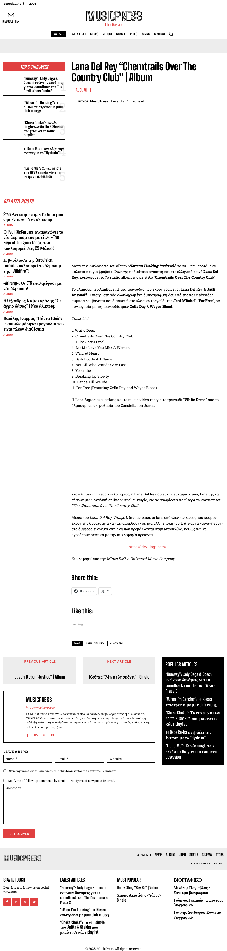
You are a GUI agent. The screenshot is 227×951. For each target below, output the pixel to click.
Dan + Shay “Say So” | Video (136, 887)
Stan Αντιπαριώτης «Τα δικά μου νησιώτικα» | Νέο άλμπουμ (32, 215)
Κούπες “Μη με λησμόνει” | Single (119, 676)
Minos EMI (116, 643)
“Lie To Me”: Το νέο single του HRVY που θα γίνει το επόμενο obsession (42, 171)
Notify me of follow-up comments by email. (37, 781)
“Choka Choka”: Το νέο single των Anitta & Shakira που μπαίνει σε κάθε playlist (44, 127)
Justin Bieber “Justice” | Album (40, 676)
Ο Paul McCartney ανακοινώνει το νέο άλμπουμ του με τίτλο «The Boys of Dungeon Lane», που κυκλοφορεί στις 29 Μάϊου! (32, 237)
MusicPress (99, 101)
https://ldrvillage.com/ (147, 546)
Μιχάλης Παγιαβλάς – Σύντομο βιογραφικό (191, 889)
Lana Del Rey (95, 643)
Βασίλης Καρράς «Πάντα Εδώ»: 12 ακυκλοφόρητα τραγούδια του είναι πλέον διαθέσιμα (34, 318)
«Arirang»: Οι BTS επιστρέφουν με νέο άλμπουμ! (32, 281)
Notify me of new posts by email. (93, 781)
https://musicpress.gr (40, 707)
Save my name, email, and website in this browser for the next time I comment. (63, 771)
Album (8, 223)
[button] (171, 33)
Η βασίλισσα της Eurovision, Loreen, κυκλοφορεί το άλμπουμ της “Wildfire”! (31, 262)
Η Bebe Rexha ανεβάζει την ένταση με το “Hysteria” (43, 149)
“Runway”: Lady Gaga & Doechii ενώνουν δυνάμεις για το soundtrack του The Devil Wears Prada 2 (42, 84)
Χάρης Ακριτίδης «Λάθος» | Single (139, 896)
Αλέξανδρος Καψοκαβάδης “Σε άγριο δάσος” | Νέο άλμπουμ (31, 298)
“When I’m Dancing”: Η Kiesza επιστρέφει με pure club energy (42, 106)
